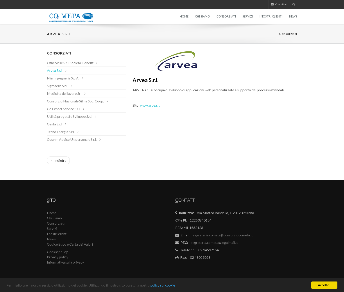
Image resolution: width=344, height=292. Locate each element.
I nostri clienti (271, 16)
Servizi (247, 16)
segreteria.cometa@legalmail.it (214, 242)
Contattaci (279, 4)
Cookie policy (57, 252)
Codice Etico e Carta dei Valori (70, 244)
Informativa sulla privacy (65, 262)
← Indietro (58, 160)
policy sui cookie (162, 285)
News (293, 16)
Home (184, 16)
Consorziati (226, 16)
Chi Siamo (202, 16)
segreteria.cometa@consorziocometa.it (223, 235)
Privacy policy (57, 257)
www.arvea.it (150, 105)
